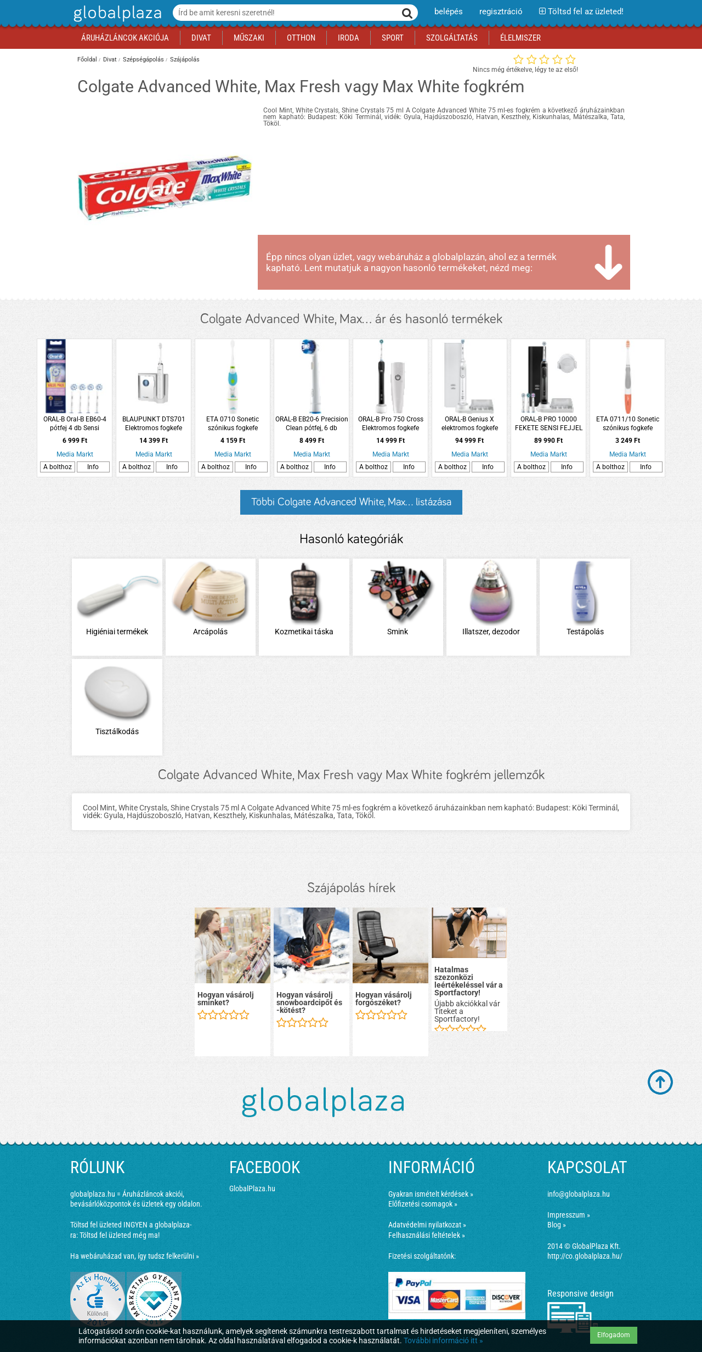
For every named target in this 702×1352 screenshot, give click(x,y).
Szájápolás (185, 59)
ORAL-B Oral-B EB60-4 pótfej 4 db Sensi (74, 423)
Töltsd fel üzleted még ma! (120, 1235)
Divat (110, 59)
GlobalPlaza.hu (252, 1188)
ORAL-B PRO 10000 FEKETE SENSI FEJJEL (548, 423)
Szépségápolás (143, 59)
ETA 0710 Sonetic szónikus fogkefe (232, 423)
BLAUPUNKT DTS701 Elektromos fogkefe (153, 423)
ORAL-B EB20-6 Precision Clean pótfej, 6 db (311, 423)
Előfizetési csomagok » (422, 1203)
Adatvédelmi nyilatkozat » (427, 1224)
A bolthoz (57, 467)
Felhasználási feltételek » (426, 1235)
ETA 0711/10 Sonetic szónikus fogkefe (627, 423)
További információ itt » (443, 1340)
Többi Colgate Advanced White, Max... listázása (351, 502)
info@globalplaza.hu (578, 1194)
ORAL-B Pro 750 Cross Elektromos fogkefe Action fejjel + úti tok (390, 423)
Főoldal (87, 59)
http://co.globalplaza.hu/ (584, 1256)
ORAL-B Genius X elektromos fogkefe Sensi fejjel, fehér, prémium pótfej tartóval (469, 423)
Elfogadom (613, 1335)
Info (93, 467)
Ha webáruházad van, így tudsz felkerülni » (134, 1256)
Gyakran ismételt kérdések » (430, 1194)
